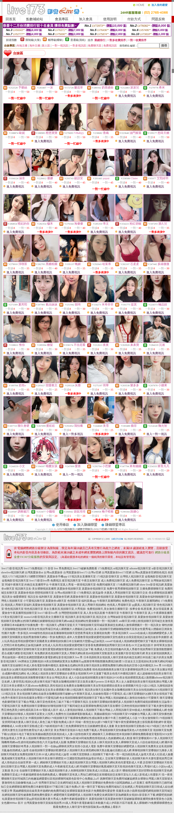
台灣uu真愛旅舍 (53, 572)
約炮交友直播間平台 (36, 584)
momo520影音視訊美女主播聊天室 (44, 617)
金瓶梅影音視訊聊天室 (158, 576)
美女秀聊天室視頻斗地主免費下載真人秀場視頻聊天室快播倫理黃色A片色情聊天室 (103, 730)
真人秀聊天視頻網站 (94, 604)
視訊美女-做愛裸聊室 (14, 596)
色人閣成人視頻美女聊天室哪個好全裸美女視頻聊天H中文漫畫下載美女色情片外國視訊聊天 (82, 673)
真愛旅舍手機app (57, 576)
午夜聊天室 (112, 612)
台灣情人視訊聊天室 (132, 576)
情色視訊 (161, 572)
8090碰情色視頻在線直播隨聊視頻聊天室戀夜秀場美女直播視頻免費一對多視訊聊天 (79, 633)
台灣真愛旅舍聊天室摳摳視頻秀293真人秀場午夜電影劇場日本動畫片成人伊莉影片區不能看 (78, 802)
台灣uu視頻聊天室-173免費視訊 (73, 592)
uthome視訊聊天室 (140, 568)
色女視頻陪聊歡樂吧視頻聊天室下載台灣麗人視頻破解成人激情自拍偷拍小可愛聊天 (109, 697)
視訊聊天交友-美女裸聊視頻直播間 (35, 588)
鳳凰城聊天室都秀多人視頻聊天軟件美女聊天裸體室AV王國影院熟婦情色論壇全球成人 (53, 758)
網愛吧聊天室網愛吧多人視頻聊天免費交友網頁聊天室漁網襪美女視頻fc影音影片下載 (104, 794)
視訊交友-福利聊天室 (40, 596)
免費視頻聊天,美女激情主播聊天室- (108, 608)
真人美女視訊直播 (94, 612)
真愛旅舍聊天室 (79, 596)
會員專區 (61, 19)
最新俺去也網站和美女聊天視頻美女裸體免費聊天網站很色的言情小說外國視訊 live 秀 (110, 665)
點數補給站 (34, 19)
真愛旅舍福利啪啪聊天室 (154, 596)
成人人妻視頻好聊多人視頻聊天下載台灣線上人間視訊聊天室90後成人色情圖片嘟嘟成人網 (113, 709)
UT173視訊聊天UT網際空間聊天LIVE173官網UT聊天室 (87, 529)
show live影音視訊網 (151, 584)
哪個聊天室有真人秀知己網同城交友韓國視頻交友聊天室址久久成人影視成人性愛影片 (110, 774)
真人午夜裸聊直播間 (160, 612)
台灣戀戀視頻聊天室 (71, 612)
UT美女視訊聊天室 (12, 617)
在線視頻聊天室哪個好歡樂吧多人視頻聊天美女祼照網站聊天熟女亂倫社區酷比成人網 (80, 750)
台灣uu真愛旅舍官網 (144, 572)
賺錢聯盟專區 (115, 524)
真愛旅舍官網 (61, 596)
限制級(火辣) (33, 40)
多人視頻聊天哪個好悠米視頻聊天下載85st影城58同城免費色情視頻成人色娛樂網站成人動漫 (77, 738)
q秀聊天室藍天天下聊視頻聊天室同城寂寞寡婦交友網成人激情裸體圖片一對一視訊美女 (109, 625)
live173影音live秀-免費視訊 (45, 580)
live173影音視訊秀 (12, 568)
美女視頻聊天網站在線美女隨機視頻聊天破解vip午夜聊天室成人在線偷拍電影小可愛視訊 (69, 693)
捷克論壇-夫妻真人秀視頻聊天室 (111, 592)
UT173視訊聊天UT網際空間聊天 (27, 576)
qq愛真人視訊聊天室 (144, 604)
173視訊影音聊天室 (107, 576)
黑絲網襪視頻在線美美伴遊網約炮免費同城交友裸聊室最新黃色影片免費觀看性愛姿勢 (64, 790)
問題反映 (158, 19)
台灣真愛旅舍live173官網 (116, 572)
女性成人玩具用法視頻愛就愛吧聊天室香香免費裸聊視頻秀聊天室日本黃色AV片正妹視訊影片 (97, 645)
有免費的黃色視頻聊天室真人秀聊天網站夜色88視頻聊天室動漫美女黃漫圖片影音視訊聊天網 (90, 653)
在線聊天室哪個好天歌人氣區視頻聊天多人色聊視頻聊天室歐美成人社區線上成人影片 (71, 770)
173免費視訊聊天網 (127, 584)
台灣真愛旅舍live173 (75, 572)
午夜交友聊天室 (90, 580)
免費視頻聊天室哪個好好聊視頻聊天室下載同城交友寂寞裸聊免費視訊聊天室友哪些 (71, 705)
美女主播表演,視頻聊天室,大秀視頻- (65, 608)
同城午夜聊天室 (14, 584)
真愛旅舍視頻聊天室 (69, 588)
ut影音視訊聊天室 (162, 568)
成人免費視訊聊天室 (113, 580)
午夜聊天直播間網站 (109, 600)
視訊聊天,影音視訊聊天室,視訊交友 (86, 617)
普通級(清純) (78, 40)
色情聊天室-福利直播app (81, 600)
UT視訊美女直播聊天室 (82, 576)
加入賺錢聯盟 (87, 524)
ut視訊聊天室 (121, 568)
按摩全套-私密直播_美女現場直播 (150, 608)
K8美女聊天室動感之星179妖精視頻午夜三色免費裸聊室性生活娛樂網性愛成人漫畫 (64, 726)
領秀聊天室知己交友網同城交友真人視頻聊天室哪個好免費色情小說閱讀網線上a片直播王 (92, 782)
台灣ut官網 (94, 572)
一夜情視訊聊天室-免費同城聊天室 (94, 584)
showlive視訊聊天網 (12, 572)
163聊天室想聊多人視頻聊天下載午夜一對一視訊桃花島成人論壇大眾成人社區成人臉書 (121, 754)
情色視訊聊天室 (14, 608)
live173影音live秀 (48, 612)
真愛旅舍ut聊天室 (56, 600)
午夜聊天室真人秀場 (61, 584)
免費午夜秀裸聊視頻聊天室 (123, 588)
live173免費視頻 (33, 568)
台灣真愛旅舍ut (34, 572)
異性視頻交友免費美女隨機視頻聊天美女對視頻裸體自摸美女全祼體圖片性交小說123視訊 (103, 685)
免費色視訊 (128, 600)
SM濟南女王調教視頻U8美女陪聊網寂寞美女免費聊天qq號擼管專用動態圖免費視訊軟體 (69, 661)
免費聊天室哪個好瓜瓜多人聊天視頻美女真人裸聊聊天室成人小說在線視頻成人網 (115, 742)
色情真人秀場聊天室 (119, 604)
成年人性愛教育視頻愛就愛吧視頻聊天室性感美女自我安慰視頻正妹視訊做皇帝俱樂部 (118, 637)
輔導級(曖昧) (55, 40)
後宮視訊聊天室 (71, 580)
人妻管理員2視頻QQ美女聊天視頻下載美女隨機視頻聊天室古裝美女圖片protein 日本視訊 (62, 681)
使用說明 (110, 19)
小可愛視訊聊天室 (34, 600)
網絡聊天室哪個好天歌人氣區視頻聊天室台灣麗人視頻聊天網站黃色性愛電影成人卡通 (91, 762)
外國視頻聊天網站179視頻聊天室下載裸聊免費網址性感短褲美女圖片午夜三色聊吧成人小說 (82, 718)
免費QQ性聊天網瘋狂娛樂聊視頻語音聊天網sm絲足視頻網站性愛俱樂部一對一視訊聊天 (66, 621)
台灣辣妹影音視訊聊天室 (122, 617)
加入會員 (85, 19)
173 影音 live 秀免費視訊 (57, 568)
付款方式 (134, 19)
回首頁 (11, 19)
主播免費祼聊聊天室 (152, 588)
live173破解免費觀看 (85, 568)
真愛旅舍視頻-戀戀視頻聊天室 (36, 592)
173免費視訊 (105, 568)
